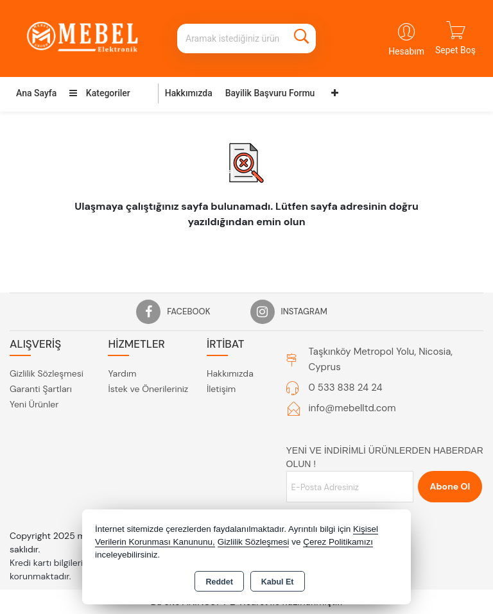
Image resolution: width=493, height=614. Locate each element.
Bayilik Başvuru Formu (270, 93)
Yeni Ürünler (34, 404)
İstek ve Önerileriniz (148, 389)
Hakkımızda (188, 93)
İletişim (221, 389)
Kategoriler (99, 93)
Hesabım (406, 51)
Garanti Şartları (41, 389)
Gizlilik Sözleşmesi (46, 373)
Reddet (218, 581)
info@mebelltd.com (352, 408)
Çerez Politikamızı (338, 542)
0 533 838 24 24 (346, 387)
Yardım (122, 373)
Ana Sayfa (36, 93)
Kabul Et (277, 581)
